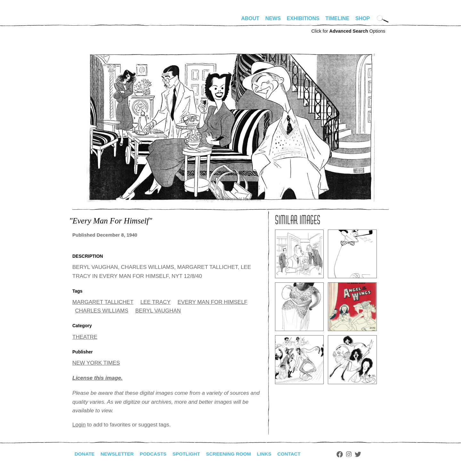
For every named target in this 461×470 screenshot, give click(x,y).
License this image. (97, 378)
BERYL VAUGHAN (158, 311)
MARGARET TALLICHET (102, 302)
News (273, 18)
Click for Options (348, 31)
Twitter (370, 454)
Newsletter (119, 454)
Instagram (361, 454)
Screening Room (237, 454)
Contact (300, 454)
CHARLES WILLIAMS (101, 311)
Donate (85, 454)
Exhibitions (303, 18)
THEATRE (84, 337)
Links (274, 454)
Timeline (338, 18)
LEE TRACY (156, 302)
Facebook (352, 454)
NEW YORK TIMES (96, 363)
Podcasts (157, 454)
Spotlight (192, 454)
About (250, 18)
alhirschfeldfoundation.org (91, 21)
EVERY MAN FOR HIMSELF (212, 302)
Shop (362, 18)
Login (79, 425)
